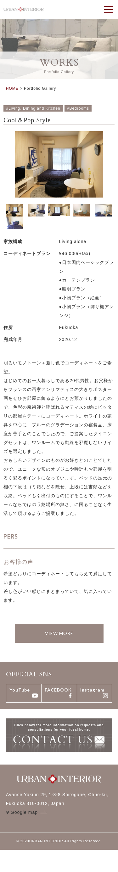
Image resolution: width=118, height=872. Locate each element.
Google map (24, 812)
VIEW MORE (59, 633)
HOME (12, 88)
